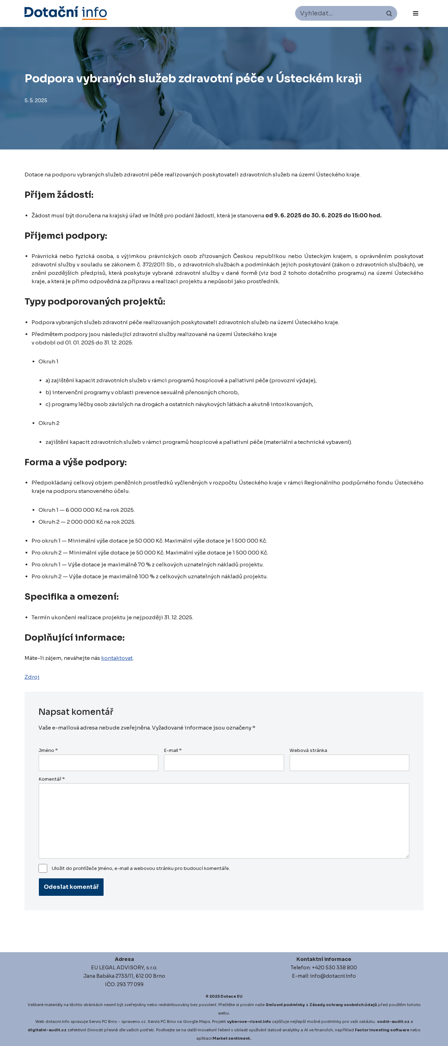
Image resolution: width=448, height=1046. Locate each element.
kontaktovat (123, 658)
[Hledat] (338, 13)
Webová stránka (308, 750)
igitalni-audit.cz (48, 1029)
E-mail (173, 750)
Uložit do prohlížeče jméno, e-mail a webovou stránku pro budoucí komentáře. (141, 868)
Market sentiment (231, 1038)
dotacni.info (58, 1021)
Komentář (51, 779)
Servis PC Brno (103, 1021)
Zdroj (32, 677)
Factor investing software (382, 1029)
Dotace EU (231, 996)
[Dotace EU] (65, 13)
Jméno (48, 750)
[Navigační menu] (416, 13)
